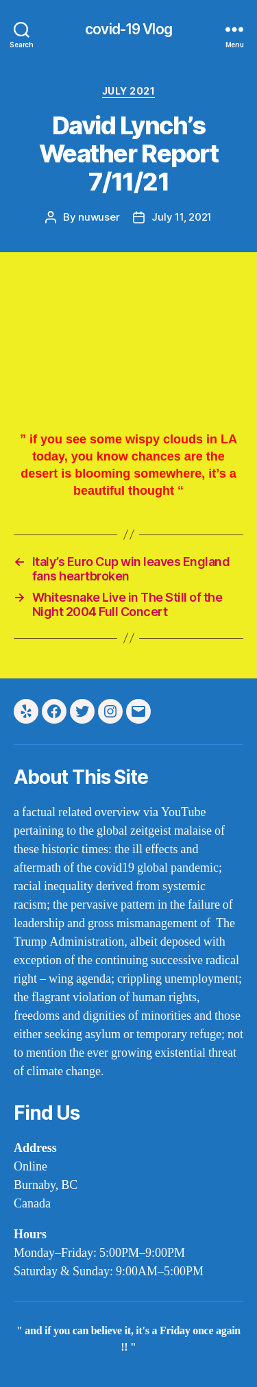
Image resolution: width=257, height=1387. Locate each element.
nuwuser (98, 216)
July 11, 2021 (181, 216)
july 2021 (129, 91)
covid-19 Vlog (128, 29)
